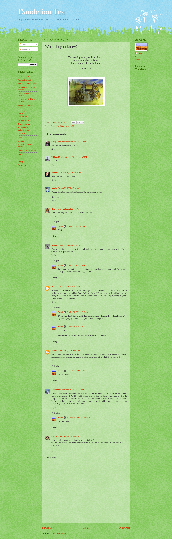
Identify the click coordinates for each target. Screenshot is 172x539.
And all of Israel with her (27, 84)
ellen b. (54, 209)
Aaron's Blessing (24, 80)
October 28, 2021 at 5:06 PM (75, 142)
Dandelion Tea (41, 11)
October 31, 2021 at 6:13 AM (77, 312)
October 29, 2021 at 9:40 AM (69, 188)
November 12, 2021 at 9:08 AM (67, 436)
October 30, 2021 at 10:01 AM (78, 265)
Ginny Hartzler (57, 142)
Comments (25, 49)
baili (53, 436)
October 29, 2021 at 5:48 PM (77, 226)
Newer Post (48, 527)
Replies (57, 222)
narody (20, 162)
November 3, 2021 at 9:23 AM (78, 371)
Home (86, 527)
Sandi (60, 226)
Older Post (124, 527)
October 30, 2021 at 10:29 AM (69, 287)
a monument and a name (27, 150)
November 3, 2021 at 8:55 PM (73, 390)
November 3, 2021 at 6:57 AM (69, 351)
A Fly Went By (23, 76)
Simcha (21, 141)
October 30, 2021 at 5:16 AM (69, 245)
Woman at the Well (67, 126)
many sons (22, 158)
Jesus (53, 126)
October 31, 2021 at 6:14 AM (77, 327)
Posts (23, 44)
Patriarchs (21, 134)
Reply (53, 149)
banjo (20, 154)
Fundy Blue (56, 390)
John (57, 126)
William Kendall (58, 157)
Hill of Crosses (23, 120)
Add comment (51, 458)
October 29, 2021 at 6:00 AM (71, 173)
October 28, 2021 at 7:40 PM (76, 157)
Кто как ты (22, 165)
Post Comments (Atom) (61, 533)
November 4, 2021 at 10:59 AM (78, 418)
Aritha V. (55, 173)
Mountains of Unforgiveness (23, 129)
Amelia (54, 188)
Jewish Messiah (24, 124)
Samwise (21, 137)
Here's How (22, 117)
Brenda (54, 245)
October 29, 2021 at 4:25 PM (68, 209)
